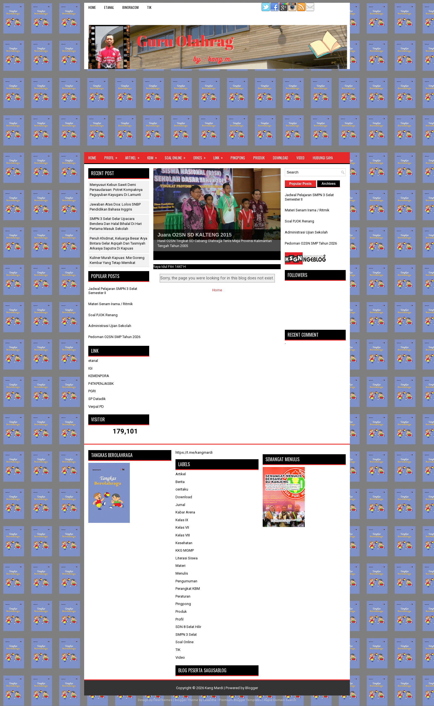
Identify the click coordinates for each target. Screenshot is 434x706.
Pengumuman (186, 581)
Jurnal (180, 505)
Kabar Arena (185, 512)
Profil (112, 156)
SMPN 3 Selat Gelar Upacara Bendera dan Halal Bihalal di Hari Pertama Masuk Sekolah (116, 224)
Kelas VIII (182, 535)
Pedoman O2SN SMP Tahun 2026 (114, 337)
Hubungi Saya (323, 157)
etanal (109, 7)
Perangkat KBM (187, 588)
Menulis (181, 573)
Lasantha (209, 700)
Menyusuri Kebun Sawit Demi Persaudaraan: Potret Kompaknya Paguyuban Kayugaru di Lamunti (116, 190)
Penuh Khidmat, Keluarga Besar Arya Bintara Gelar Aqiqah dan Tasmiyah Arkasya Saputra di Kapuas (118, 243)
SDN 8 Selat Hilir (188, 627)
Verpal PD (96, 406)
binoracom (130, 7)
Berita (180, 482)
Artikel (134, 156)
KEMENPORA (98, 376)
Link (219, 156)
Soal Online (177, 156)
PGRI (92, 391)
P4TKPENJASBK (101, 383)
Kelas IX (181, 520)
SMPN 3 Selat (186, 634)
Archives (329, 184)
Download (280, 157)
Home (92, 7)
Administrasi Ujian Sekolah (109, 326)
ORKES (201, 156)
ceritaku (181, 489)
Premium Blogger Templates (240, 700)
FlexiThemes (162, 700)
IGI (90, 368)
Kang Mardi (214, 688)
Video (300, 157)
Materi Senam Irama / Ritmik (110, 304)
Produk (259, 157)
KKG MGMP (184, 550)
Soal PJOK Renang (103, 315)
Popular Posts (300, 184)
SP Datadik (97, 399)
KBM (154, 156)
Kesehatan (183, 543)
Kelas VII (182, 527)
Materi (180, 566)
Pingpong (238, 157)
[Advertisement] (217, 110)
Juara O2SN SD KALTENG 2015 (194, 235)
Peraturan (182, 596)
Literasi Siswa (186, 558)
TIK (149, 7)
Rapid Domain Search (280, 700)
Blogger (251, 688)
